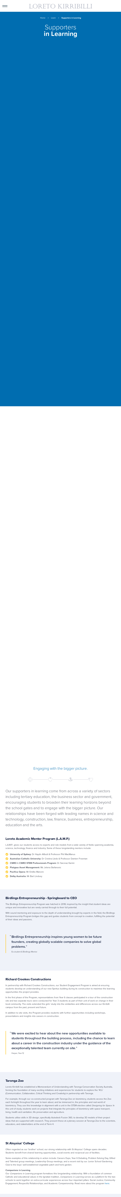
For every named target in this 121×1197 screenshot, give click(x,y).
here (107, 1183)
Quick (116, 8)
